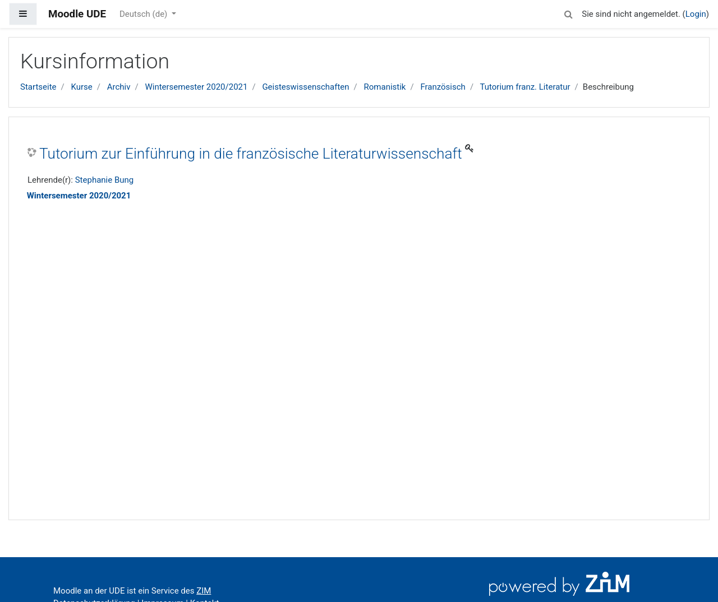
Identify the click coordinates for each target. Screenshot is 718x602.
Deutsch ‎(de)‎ (144, 14)
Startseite (38, 87)
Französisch (442, 87)
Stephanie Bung (104, 180)
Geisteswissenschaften (305, 87)
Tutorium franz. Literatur (525, 87)
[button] (568, 12)
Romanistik (385, 87)
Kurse (81, 87)
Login (695, 14)
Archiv (119, 87)
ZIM (203, 591)
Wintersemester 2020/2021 (196, 87)
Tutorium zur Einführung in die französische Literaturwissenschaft (250, 153)
